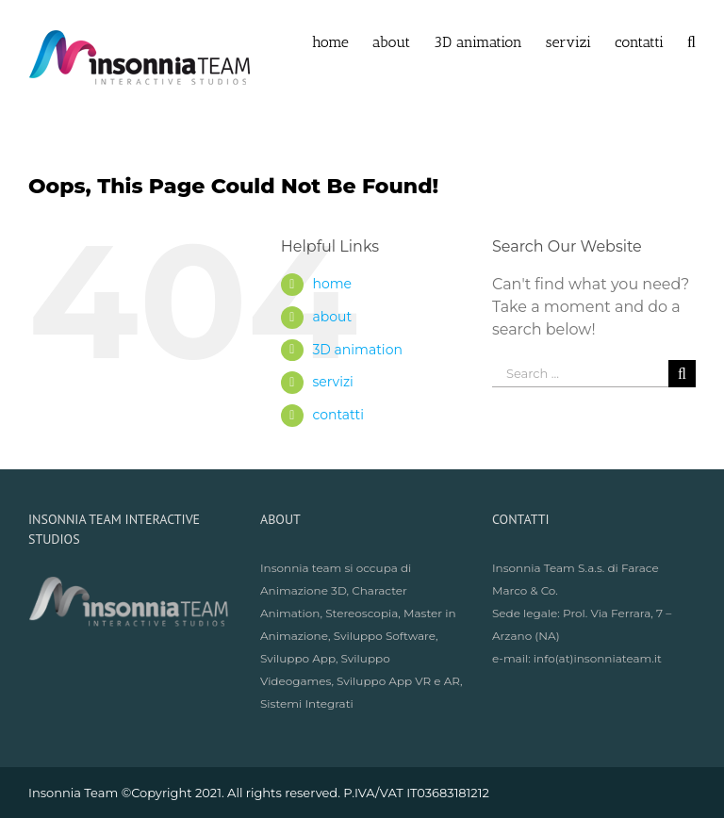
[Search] (691, 40)
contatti (338, 414)
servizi (332, 381)
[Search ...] (580, 373)
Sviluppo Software (385, 636)
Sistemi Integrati (307, 703)
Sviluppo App (298, 658)
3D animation (357, 349)
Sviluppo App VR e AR (398, 681)
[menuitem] (342, 40)
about (332, 316)
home (332, 283)
